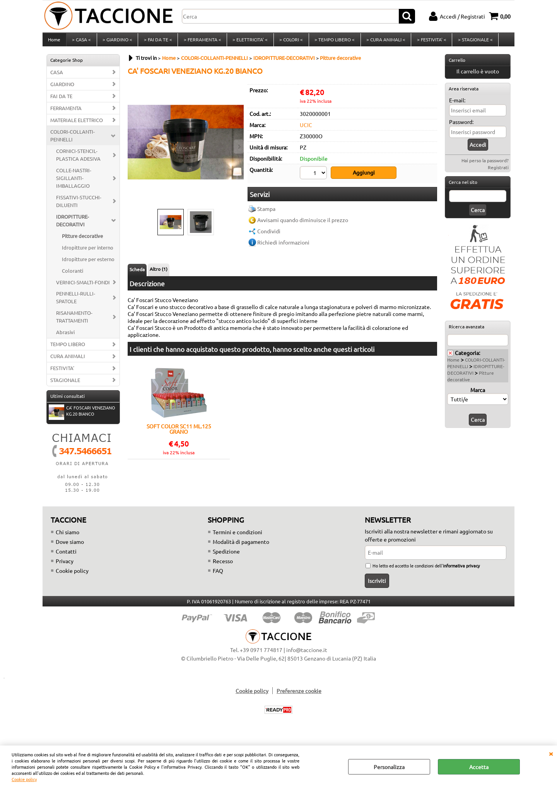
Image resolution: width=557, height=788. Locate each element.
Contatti (66, 555)
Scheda (137, 274)
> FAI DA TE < (157, 42)
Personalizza (389, 766)
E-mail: (457, 104)
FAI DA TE (61, 100)
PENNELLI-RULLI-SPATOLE (75, 302)
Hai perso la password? (485, 164)
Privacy (64, 565)
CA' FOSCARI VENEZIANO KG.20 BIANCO (82, 416)
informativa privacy (461, 570)
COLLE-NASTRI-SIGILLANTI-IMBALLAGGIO (73, 183)
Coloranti (72, 275)
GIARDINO (62, 88)
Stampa (266, 212)
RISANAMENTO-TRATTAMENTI (74, 321)
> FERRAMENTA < (201, 42)
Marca (477, 394)
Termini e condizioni (237, 536)
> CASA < (81, 42)
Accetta (479, 766)
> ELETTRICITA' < (248, 42)
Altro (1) (158, 273)
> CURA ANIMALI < (383, 42)
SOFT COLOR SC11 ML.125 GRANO (179, 433)
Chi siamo (67, 536)
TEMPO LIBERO (67, 348)
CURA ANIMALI (67, 360)
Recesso (223, 565)
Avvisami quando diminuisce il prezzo (302, 223)
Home (54, 42)
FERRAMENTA (66, 112)
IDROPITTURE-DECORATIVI (72, 224)
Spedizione (226, 555)
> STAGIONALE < (471, 42)
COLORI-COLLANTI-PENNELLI (72, 140)
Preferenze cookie (299, 694)
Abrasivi (65, 336)
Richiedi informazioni (283, 245)
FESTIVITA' (62, 372)
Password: (461, 125)
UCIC (306, 129)
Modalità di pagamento (241, 545)
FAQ (218, 574)
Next (239, 146)
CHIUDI (550, 753)
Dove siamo (70, 545)
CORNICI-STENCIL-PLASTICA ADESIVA (78, 159)
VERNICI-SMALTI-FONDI (83, 286)
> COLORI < (289, 42)
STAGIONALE (65, 384)
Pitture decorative (82, 240)
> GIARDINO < (117, 42)
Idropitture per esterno (88, 263)
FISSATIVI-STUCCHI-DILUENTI (78, 206)
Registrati (498, 171)
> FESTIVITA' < (428, 42)
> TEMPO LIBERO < (332, 42)
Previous (133, 146)
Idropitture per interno (87, 251)
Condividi (268, 234)
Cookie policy (24, 779)
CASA (56, 76)
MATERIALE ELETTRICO (76, 124)
